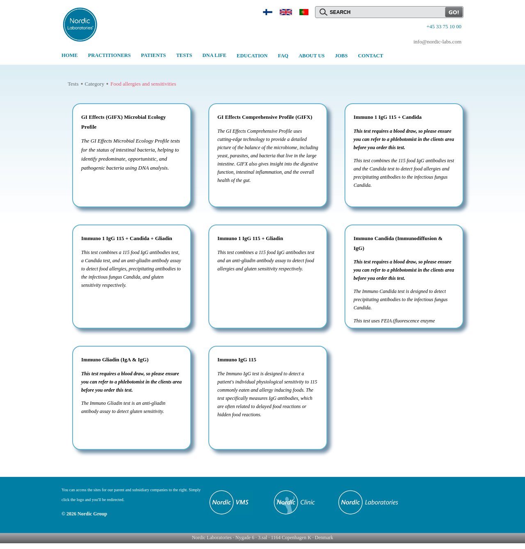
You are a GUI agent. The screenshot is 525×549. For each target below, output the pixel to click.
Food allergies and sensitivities (143, 84)
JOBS (341, 56)
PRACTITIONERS (109, 55)
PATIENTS (153, 55)
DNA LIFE (214, 55)
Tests (73, 84)
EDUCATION (252, 56)
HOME (70, 55)
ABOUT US (311, 56)
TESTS (184, 55)
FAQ (283, 56)
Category (95, 84)
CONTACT (370, 56)
